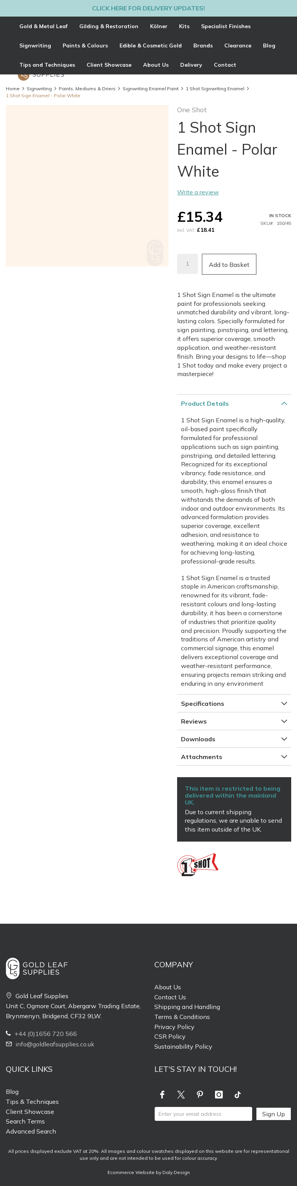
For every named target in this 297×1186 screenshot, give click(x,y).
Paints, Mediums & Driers (87, 88)
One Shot (192, 109)
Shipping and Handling (187, 1007)
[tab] (148, 45)
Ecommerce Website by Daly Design (149, 1172)
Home (13, 88)
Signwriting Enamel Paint (151, 88)
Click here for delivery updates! (148, 8)
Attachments (201, 757)
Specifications (202, 703)
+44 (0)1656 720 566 (41, 1034)
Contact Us (170, 997)
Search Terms (25, 1121)
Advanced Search (31, 1131)
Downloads (198, 739)
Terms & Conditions (182, 1017)
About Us (167, 987)
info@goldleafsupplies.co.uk (50, 1044)
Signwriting (39, 88)
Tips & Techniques (32, 1101)
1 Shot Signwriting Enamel (215, 88)
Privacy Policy (174, 1027)
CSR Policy (170, 1036)
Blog (12, 1091)
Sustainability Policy (183, 1046)
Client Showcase (30, 1111)
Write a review (198, 192)
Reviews (194, 721)
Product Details (205, 403)
